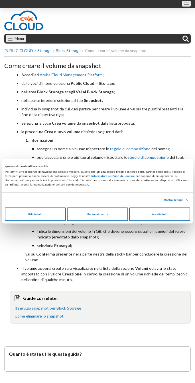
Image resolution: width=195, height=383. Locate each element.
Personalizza (98, 214)
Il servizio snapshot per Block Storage (48, 308)
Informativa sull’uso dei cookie (112, 176)
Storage (44, 50)
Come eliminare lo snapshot (39, 316)
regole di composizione (130, 148)
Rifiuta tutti (35, 214)
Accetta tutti (159, 214)
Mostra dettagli (173, 200)
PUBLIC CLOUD (18, 50)
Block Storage (68, 50)
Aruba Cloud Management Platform (71, 74)
